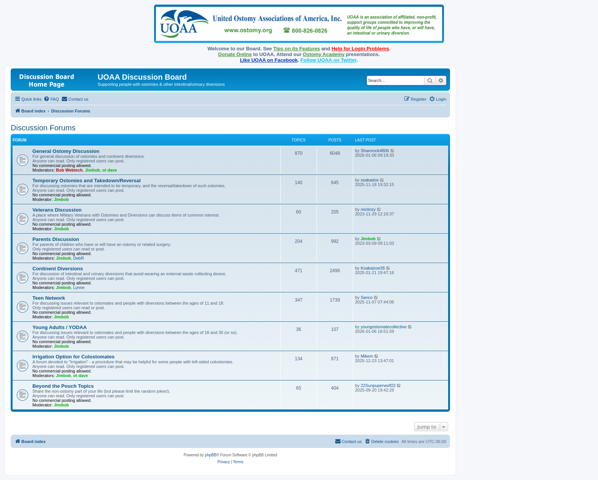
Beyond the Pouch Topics (63, 386)
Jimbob (92, 170)
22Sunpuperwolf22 (378, 385)
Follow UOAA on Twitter (329, 60)
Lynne (79, 287)
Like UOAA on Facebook (268, 60)
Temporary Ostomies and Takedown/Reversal (86, 180)
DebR (78, 258)
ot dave (109, 170)
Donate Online (235, 54)
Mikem (367, 356)
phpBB (210, 455)
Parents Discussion (55, 239)
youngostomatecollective (384, 326)
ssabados (370, 180)
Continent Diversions (57, 268)
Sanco (367, 297)
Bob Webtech (69, 170)
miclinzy (368, 209)
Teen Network (48, 298)
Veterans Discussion (57, 210)
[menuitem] (51, 99)
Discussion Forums (43, 128)
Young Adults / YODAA (59, 327)
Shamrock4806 (375, 150)
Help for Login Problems (360, 48)
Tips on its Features (296, 48)
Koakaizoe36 (373, 268)
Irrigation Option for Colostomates (73, 357)
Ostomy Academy (323, 54)
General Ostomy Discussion (66, 151)
